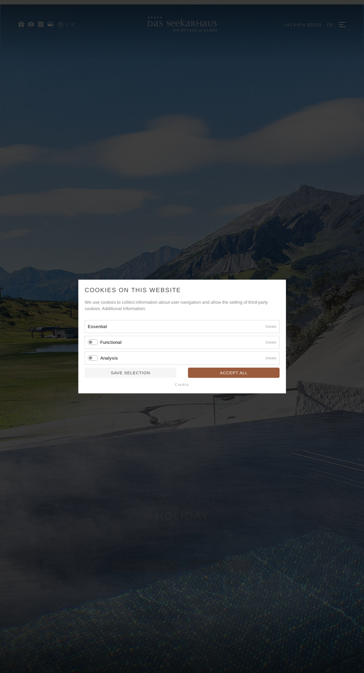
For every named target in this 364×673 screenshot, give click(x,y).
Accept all (234, 372)
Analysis (109, 358)
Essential (97, 326)
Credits (182, 385)
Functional (111, 342)
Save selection (130, 372)
